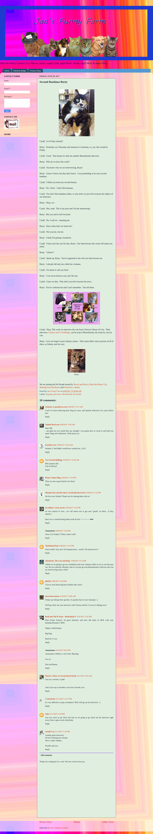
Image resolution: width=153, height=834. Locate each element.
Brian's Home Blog (53, 478)
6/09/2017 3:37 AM (75, 407)
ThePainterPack (51, 546)
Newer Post (45, 822)
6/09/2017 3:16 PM (73, 508)
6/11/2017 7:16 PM (62, 732)
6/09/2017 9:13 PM (78, 561)
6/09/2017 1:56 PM (68, 478)
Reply (47, 417)
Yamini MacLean (52, 425)
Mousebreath (67, 394)
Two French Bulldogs (53, 460)
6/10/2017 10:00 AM (68, 596)
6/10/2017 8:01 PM (63, 650)
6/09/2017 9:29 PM (59, 581)
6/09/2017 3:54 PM (63, 531)
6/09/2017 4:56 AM (67, 425)
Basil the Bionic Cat (98, 384)
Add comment (46, 755)
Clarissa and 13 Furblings (59, 332)
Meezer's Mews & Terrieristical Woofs (60, 676)
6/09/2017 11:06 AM (71, 460)
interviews (57, 394)
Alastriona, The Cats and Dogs (58, 561)
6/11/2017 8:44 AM (84, 676)
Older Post (108, 822)
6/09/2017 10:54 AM (65, 445)
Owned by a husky (72, 387)
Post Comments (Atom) (59, 828)
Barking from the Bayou (50, 387)
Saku (47, 714)
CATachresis (50, 699)
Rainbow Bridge (19, 71)
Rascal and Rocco (81, 384)
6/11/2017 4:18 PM (57, 714)
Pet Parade (77, 394)
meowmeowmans (52, 596)
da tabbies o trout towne (55, 508)
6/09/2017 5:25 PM (66, 546)
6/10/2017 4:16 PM (84, 617)
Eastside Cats (50, 445)
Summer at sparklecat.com (56, 407)
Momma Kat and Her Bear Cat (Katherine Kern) (65, 493)
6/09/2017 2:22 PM (93, 493)
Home (7, 71)
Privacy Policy (35, 71)
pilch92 (48, 581)
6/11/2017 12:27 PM (64, 699)
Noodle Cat (49, 732)
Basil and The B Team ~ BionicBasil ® (60, 617)
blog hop (49, 394)
